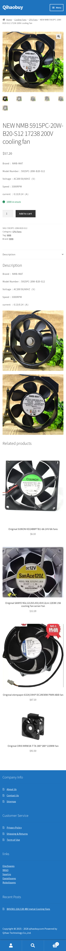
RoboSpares (9, 882)
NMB (9, 235)
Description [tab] (9, 254)
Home (9, 19)
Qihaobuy (13, 7)
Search (33, 945)
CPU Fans (33, 19)
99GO (5, 870)
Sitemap (11, 801)
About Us (12, 789)
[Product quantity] (8, 213)
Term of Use (13, 839)
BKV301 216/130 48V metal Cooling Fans (28, 908)
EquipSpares (9, 878)
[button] (58, 36)
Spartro (7, 874)
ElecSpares (9, 866)
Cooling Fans (20, 19)
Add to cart (25, 213)
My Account (11, 945)
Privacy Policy (14, 827)
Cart (51, 943)
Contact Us (13, 795)
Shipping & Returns (17, 833)
